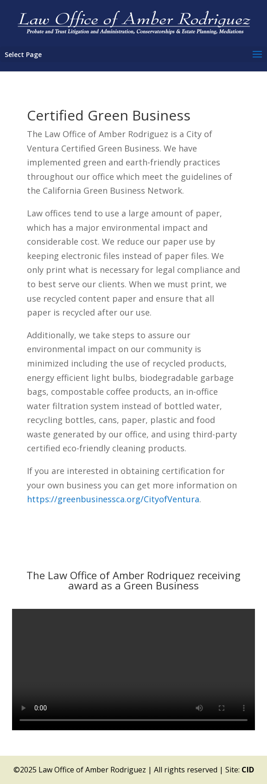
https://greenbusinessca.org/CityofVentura (113, 499)
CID (248, 770)
